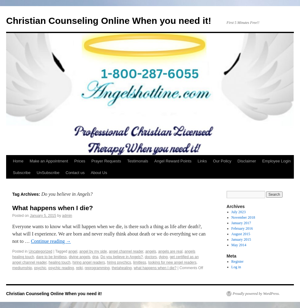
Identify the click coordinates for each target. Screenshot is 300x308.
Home (18, 161)
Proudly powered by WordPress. (256, 293)
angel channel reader (126, 251)
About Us (99, 172)
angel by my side (93, 251)
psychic (40, 268)
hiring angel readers (89, 262)
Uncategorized (40, 251)
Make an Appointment (49, 161)
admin (67, 215)
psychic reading (61, 268)
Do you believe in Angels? (121, 257)
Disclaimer (247, 161)
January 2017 (241, 223)
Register (237, 261)
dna (95, 257)
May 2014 (238, 245)
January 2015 (241, 239)
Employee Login (276, 161)
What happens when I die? (52, 207)
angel (72, 251)
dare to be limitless (51, 257)
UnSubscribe (48, 172)
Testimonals (137, 161)
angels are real (170, 251)
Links (202, 161)
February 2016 (242, 228)
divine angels (79, 257)
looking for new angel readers (172, 262)
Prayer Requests (106, 161)
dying (163, 257)
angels (150, 251)
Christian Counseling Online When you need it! (108, 21)
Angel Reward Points (172, 161)
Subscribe (22, 172)
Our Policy (222, 161)
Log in (236, 267)
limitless (139, 262)
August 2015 (240, 234)
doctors (151, 257)
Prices (79, 161)
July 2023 (238, 212)
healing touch (59, 262)
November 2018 (243, 217)
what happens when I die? (155, 268)
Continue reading (51, 241)
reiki (79, 268)
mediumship (22, 268)
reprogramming (97, 268)
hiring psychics (119, 262)
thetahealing (122, 268)
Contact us (75, 172)
